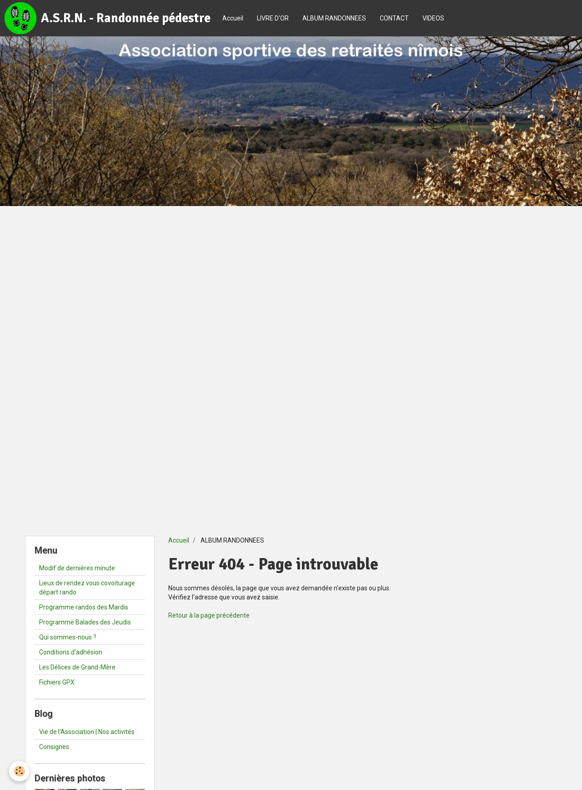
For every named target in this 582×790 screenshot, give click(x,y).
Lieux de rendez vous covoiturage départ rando (87, 587)
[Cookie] (19, 771)
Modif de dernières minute (77, 568)
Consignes (54, 746)
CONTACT (394, 18)
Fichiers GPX (57, 682)
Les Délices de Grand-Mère (77, 667)
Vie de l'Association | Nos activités (87, 731)
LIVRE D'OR (273, 18)
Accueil (232, 18)
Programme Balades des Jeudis (85, 622)
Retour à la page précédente (209, 615)
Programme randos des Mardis (83, 607)
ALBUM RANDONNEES (334, 18)
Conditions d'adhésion (70, 652)
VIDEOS (433, 18)
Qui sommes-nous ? (67, 637)
